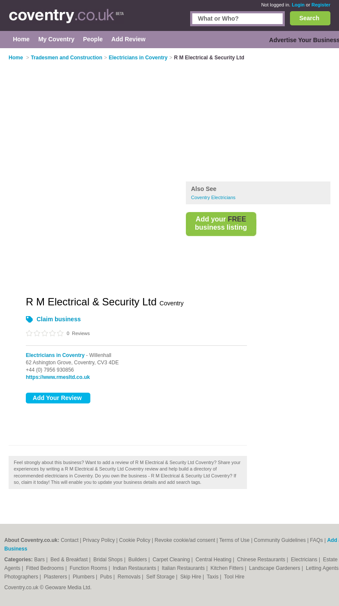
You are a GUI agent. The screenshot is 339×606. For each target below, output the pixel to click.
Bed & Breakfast (69, 560)
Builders (138, 560)
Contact (69, 540)
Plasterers (56, 577)
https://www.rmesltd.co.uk (58, 377)
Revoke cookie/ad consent (184, 540)
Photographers (22, 577)
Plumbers (84, 577)
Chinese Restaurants (262, 560)
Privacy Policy (99, 540)
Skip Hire (191, 577)
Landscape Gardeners (275, 568)
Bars (40, 560)
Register (320, 4)
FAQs (316, 540)
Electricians (305, 560)
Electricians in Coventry (55, 355)
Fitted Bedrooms (45, 568)
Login (298, 4)
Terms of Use (234, 540)
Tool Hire (234, 577)
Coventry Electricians (213, 197)
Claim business (59, 319)
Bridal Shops (108, 560)
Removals (129, 577)
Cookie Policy (135, 540)
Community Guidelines (280, 540)
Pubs (107, 577)
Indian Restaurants (135, 568)
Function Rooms (89, 568)
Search (309, 18)
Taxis (213, 577)
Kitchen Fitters (227, 568)
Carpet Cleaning (172, 560)
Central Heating (214, 560)
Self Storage (161, 577)
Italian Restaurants (184, 568)
